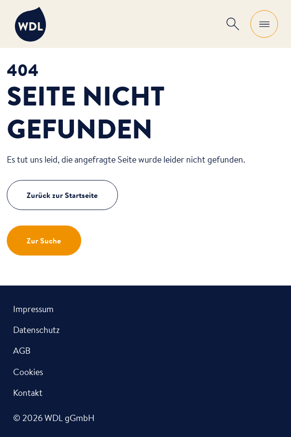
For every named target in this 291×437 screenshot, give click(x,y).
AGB (21, 350)
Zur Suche (44, 240)
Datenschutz (36, 329)
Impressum (33, 308)
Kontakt (28, 392)
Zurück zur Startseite (62, 195)
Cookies (28, 371)
